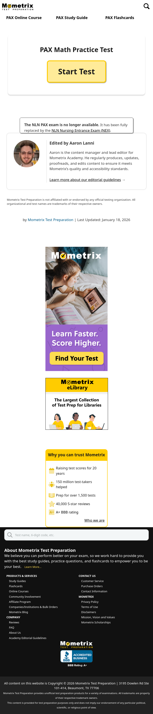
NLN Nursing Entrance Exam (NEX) (80, 130)
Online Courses (18, 591)
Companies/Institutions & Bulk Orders (33, 607)
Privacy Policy (89, 602)
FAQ (11, 627)
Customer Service (92, 581)
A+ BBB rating (67, 512)
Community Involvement (25, 597)
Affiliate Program (20, 602)
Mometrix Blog (18, 612)
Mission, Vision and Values (98, 617)
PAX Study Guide (72, 18)
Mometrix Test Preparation (50, 219)
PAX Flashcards (119, 18)
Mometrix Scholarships (96, 622)
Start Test (76, 71)
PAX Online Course (24, 18)
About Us (15, 633)
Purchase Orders (92, 586)
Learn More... (32, 567)
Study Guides (17, 581)
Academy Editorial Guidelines (27, 638)
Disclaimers (88, 612)
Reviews (14, 622)
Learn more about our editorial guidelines (85, 179)
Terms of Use (89, 607)
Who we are (94, 520)
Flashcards (15, 586)
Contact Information (94, 591)
